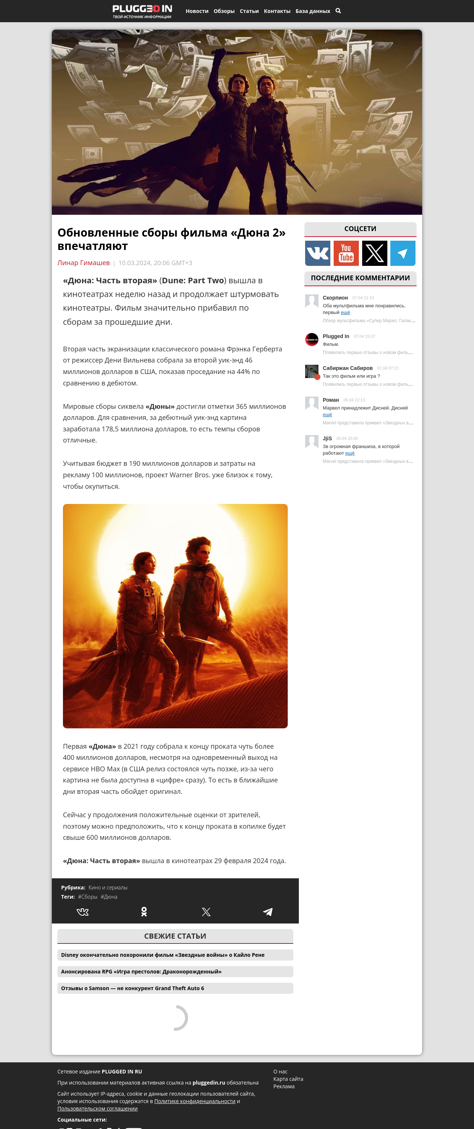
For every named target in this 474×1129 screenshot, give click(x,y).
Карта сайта (288, 1078)
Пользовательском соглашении (97, 1108)
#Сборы (88, 896)
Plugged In (336, 336)
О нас (280, 1071)
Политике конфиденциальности (195, 1101)
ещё (345, 312)
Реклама (283, 1086)
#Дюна (109, 896)
